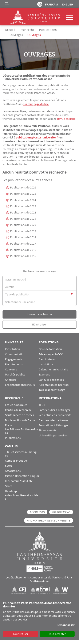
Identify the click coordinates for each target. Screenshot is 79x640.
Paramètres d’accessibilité (39, 4)
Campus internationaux (53, 420)
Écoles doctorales (16, 405)
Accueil (10, 30)
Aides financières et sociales (21, 497)
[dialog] (39, 619)
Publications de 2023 (23, 206)
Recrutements (14, 364)
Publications (48, 30)
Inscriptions (46, 364)
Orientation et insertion (54, 385)
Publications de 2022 (23, 212)
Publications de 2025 (23, 194)
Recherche (27, 30)
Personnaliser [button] (66, 625)
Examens (44, 374)
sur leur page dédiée (36, 104)
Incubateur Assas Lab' (18, 481)
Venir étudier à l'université (55, 415)
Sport (8, 465)
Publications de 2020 (23, 225)
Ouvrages (16, 35)
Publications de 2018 (23, 237)
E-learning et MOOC (51, 354)
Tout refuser (20, 634)
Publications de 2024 (23, 200)
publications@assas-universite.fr (37, 137)
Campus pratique (16, 460)
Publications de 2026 (23, 187)
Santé (8, 486)
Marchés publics (15, 374)
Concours (11, 369)
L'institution (12, 349)
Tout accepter (57, 634)
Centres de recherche (18, 410)
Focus (8, 425)
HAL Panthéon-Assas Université (48, 520)
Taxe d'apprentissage (52, 390)
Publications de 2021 (23, 219)
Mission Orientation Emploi (22, 476)
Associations (13, 471)
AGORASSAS (37, 512)
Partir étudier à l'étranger (54, 410)
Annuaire (10, 380)
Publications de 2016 (23, 250)
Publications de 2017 (23, 243)
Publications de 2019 (23, 231)
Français (51, 4)
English (67, 4)
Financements (47, 430)
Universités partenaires (53, 435)
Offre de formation (50, 349)
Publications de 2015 (23, 256)
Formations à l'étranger (53, 425)
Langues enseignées (51, 380)
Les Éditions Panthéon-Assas (21, 431)
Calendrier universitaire (53, 369)
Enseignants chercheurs (20, 385)
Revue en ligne (66, 119)
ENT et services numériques (21, 453)
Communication (15, 354)
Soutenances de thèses (19, 415)
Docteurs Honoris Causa (20, 420)
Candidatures (47, 359)
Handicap (11, 491)
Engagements (13, 359)
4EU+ (42, 405)
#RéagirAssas (61, 512)
